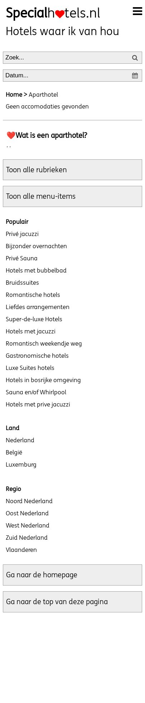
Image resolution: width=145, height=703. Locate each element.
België (14, 452)
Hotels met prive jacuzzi (38, 404)
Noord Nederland (29, 501)
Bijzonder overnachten (36, 246)
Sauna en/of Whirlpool (36, 392)
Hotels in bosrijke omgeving (43, 380)
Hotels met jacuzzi (30, 331)
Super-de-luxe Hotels (34, 319)
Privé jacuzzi (22, 234)
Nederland (20, 440)
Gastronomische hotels (37, 356)
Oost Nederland (27, 513)
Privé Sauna (22, 258)
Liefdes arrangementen (37, 307)
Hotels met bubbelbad (36, 270)
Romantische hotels (33, 295)
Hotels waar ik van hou (62, 31)
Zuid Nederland (27, 537)
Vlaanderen (21, 550)
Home (14, 94)
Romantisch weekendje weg (44, 343)
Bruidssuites (22, 283)
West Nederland (27, 525)
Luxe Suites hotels (30, 368)
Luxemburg (21, 464)
